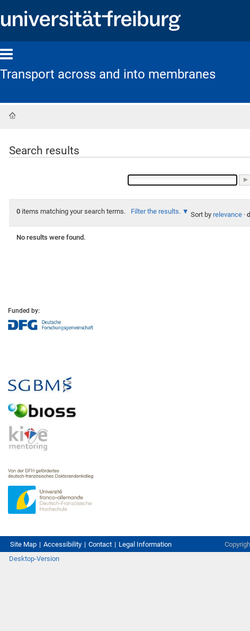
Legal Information (145, 544)
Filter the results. (156, 211)
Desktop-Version (34, 559)
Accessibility (62, 544)
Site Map (23, 544)
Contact (100, 544)
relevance (227, 214)
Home (12, 115)
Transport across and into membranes (108, 74)
